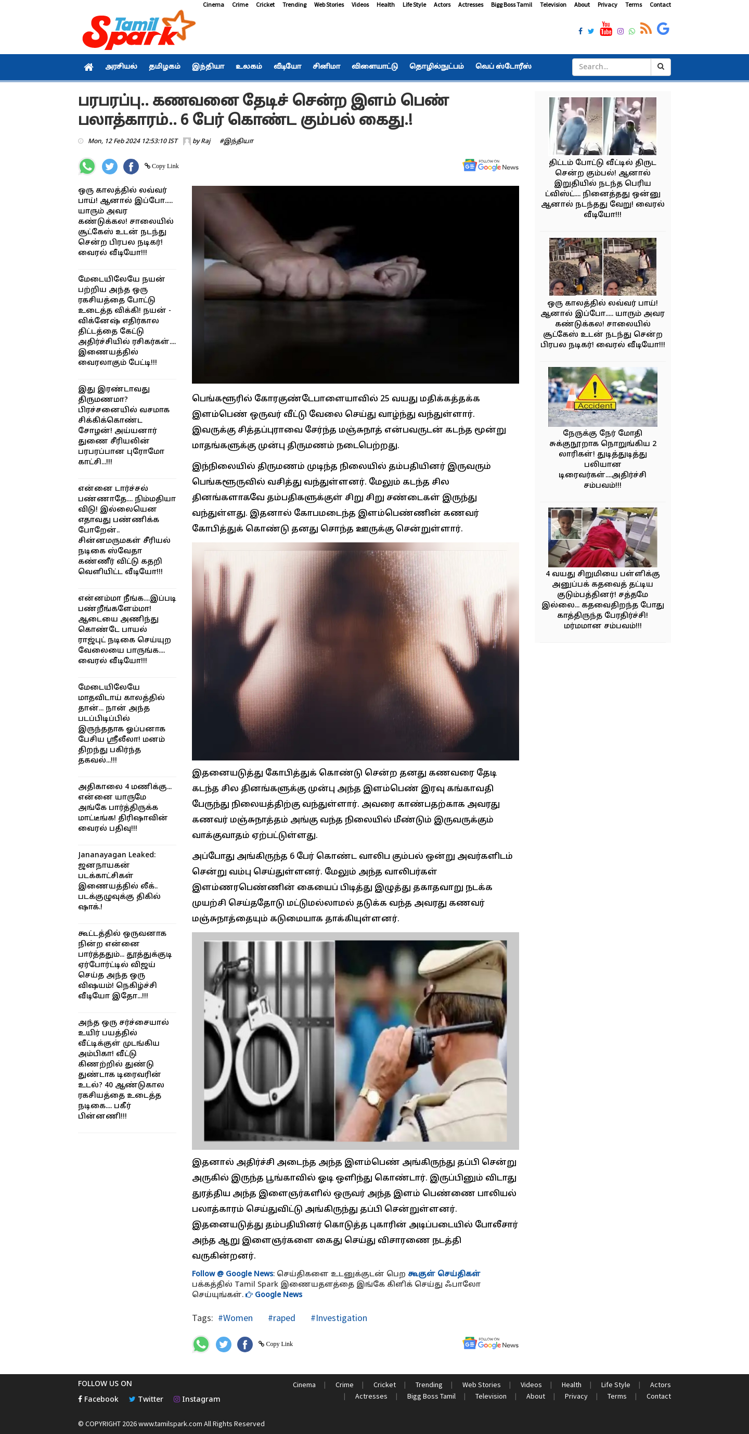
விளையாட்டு (375, 67)
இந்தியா (208, 67)
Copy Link (164, 166)
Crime (240, 4)
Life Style (414, 4)
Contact (660, 4)
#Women (235, 1318)
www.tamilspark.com (170, 1423)
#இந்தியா (236, 141)
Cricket (265, 4)
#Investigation (337, 1318)
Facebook (98, 1399)
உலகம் (249, 67)
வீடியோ (287, 67)
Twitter (146, 1399)
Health (386, 4)
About (582, 4)
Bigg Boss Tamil (511, 4)
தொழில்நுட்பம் (436, 67)
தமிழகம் (164, 67)
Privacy (607, 4)
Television (553, 4)
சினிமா (326, 67)
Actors (442, 4)
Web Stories (329, 4)
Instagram (197, 1399)
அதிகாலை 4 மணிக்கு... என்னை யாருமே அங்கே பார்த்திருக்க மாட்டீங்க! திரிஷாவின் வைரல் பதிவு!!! (125, 808)
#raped (280, 1318)
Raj (205, 141)
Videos (360, 4)
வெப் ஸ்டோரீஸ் (503, 67)
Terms (633, 4)
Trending (294, 4)
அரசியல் (121, 67)
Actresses (470, 4)
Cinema (213, 4)
